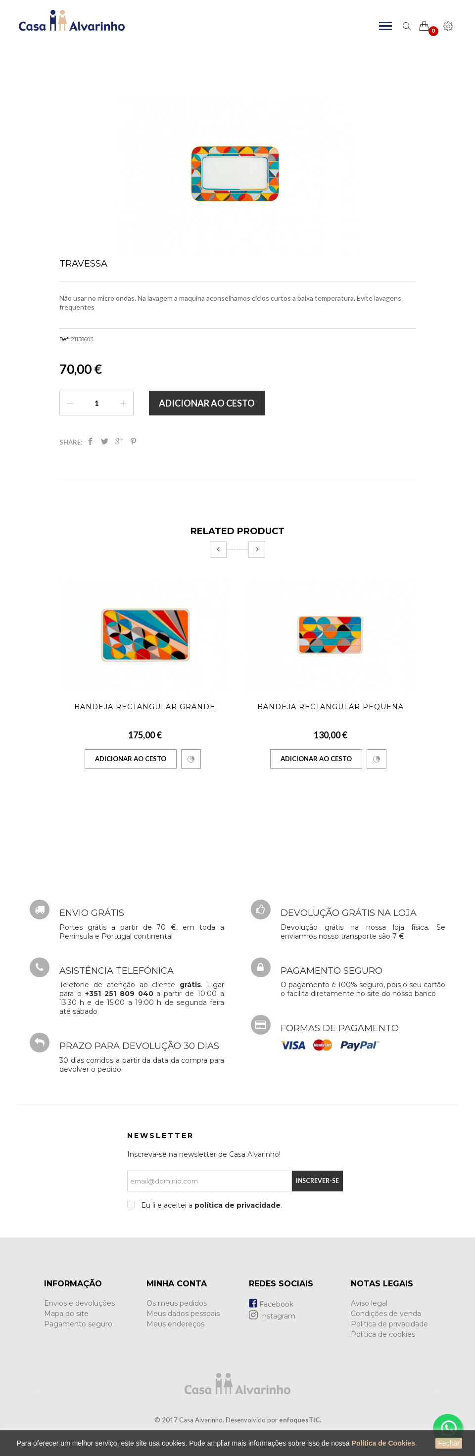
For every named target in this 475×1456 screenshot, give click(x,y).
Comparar (191, 759)
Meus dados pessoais (183, 1313)
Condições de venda (386, 1313)
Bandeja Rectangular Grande (144, 706)
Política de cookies (383, 1334)
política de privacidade (237, 1205)
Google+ (119, 441)
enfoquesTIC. (300, 1420)
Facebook (271, 1304)
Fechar (449, 1443)
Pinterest (133, 441)
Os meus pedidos (176, 1303)
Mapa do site (66, 1313)
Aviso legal (369, 1303)
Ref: (64, 339)
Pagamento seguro (78, 1324)
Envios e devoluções (79, 1303)
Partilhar (90, 441)
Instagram (272, 1316)
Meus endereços (175, 1324)
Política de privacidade (389, 1324)
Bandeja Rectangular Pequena (330, 706)
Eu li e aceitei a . (210, 1205)
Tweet (104, 441)
